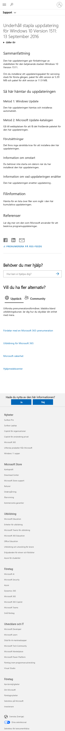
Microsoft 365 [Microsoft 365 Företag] (10, 596)
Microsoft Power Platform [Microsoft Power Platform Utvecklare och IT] (14, 657)
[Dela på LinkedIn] (12, 239)
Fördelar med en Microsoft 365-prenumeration (28, 330)
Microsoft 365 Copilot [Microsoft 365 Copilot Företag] (13, 602)
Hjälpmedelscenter (13, 368)
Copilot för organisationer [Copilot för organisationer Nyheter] (15, 431)
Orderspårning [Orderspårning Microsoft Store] (10, 491)
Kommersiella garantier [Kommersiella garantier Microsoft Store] (14, 503)
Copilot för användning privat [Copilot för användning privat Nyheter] (16, 436)
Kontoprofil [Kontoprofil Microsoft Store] (8, 469)
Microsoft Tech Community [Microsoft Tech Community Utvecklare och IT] (15, 646)
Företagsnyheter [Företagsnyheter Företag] (11, 695)
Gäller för (10, 42)
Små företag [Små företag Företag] (9, 613)
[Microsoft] (32, 3)
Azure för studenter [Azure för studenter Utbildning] (12, 558)
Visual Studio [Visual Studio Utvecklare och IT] (9, 668)
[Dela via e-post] (20, 239)
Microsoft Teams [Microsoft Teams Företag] (11, 607)
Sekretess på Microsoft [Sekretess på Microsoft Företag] (13, 701)
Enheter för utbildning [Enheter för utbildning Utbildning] (13, 524)
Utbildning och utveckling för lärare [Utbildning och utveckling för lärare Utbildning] (19, 547)
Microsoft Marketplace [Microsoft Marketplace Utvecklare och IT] (13, 651)
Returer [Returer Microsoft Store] (7, 486)
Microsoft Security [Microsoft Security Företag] (11, 579)
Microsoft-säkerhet (13, 356)
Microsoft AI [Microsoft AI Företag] (9, 574)
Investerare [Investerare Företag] (9, 706)
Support (8, 12)
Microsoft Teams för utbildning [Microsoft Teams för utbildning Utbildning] (17, 530)
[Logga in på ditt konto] (59, 5)
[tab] (14, 299)
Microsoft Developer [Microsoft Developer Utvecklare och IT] (12, 629)
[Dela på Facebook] (5, 239)
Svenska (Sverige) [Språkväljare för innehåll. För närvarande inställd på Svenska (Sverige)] (16, 716)
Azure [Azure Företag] (6, 585)
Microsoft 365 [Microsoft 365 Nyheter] (10, 442)
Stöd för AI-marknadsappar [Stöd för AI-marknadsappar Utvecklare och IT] (15, 640)
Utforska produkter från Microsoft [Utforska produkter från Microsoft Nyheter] (18, 447)
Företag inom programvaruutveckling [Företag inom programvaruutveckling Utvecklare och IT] (19, 662)
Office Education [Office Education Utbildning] (11, 541)
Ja (21, 402)
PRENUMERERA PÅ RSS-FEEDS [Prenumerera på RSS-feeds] (24, 246)
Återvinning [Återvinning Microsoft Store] (9, 497)
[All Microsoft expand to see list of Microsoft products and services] (4, 5)
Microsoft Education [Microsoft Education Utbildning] (12, 519)
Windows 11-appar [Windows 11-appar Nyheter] (12, 453)
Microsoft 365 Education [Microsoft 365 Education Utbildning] (14, 535)
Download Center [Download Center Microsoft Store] (11, 475)
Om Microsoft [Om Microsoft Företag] (10, 689)
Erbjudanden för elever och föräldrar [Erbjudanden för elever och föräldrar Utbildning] (19, 552)
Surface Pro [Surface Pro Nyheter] (9, 420)
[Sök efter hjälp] (12, 4)
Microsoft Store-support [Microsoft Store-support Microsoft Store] (14, 480)
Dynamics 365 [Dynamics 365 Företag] (10, 590)
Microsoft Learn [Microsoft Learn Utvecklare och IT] (10, 634)
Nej (43, 402)
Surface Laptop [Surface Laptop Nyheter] (10, 425)
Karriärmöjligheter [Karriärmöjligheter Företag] (12, 684)
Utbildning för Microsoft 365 (18, 343)
